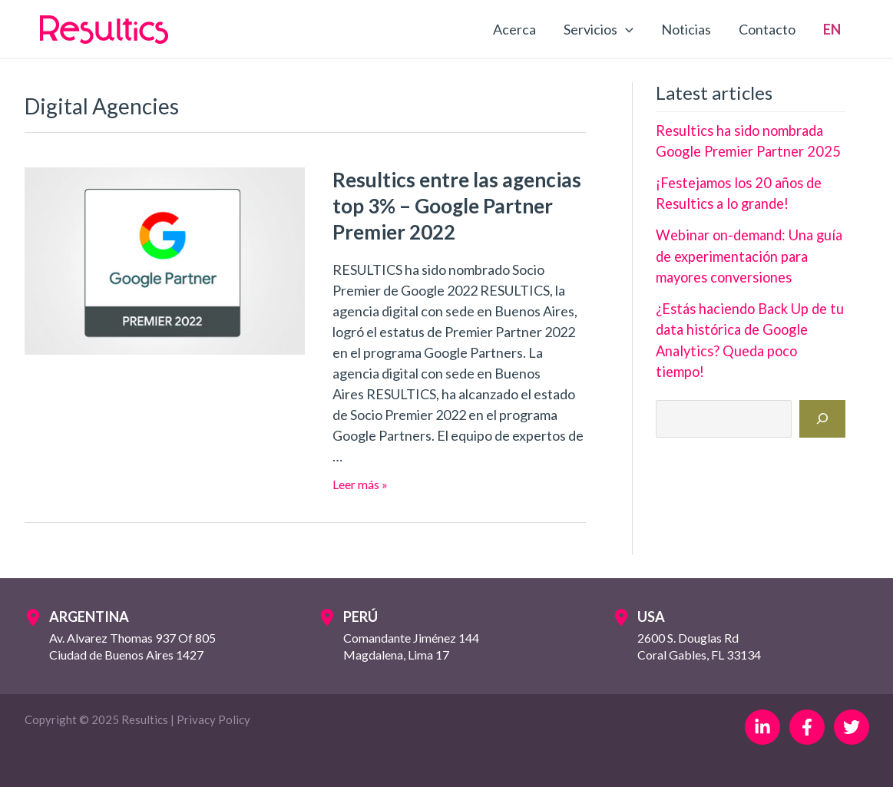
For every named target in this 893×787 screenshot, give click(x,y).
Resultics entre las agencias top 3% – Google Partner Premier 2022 (456, 205)
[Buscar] (822, 395)
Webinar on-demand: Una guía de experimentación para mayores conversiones (746, 255)
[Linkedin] (762, 727)
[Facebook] (807, 727)
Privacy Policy (213, 719)
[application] (625, 29)
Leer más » (360, 484)
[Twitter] (851, 727)
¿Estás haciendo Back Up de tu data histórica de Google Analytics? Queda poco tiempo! (749, 327)
